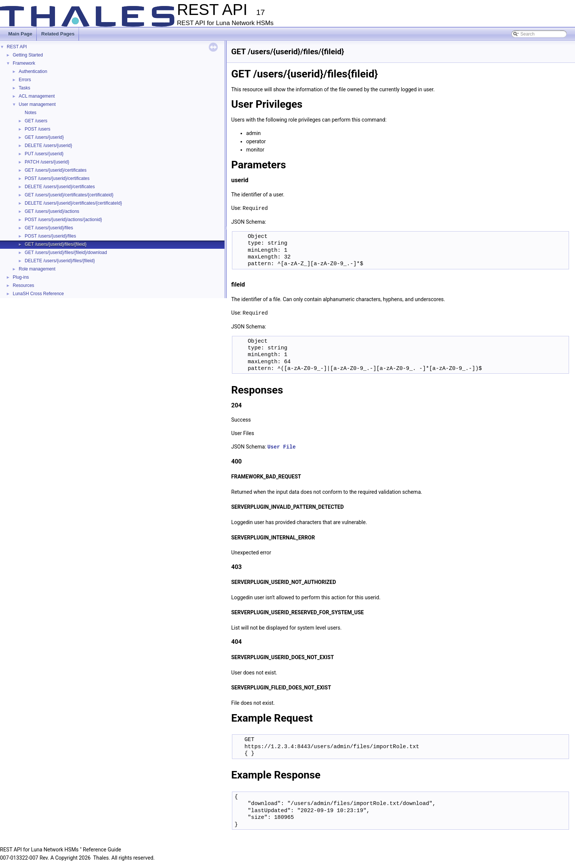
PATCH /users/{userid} (47, 162)
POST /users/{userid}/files (50, 236)
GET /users (36, 120)
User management (37, 104)
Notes (30, 112)
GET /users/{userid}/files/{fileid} (55, 244)
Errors (25, 79)
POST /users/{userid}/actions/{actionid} (63, 219)
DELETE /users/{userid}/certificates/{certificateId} (73, 203)
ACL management (37, 96)
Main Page (20, 34)
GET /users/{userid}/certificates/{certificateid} (69, 195)
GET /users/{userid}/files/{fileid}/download (66, 252)
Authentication (33, 71)
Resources (23, 285)
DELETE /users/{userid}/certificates (60, 186)
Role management (37, 269)
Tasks (24, 88)
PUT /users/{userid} (44, 153)
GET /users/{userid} (44, 137)
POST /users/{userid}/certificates (57, 178)
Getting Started (28, 55)
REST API (17, 46)
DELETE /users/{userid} (48, 145)
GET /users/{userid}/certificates (55, 170)
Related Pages (57, 34)
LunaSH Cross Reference (38, 293)
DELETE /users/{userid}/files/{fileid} (60, 260)
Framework (24, 63)
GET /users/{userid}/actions (52, 211)
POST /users (37, 129)
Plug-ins (21, 277)
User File (281, 445)
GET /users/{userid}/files (49, 227)
